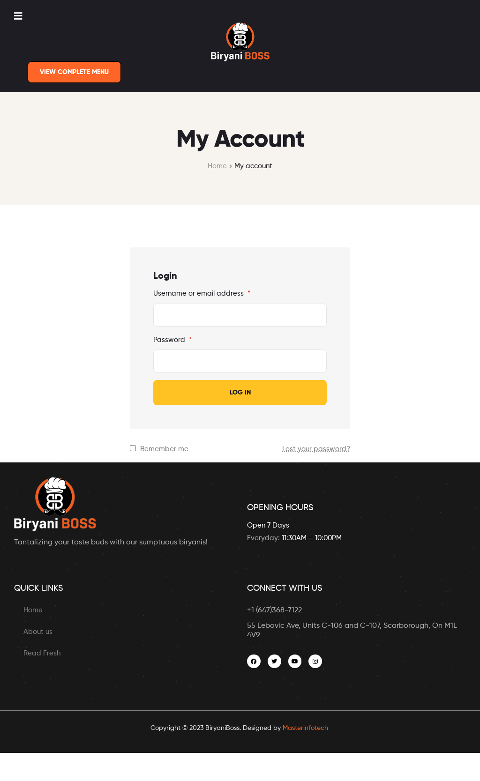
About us (37, 631)
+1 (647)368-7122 (274, 610)
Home (217, 166)
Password (172, 339)
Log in (240, 392)
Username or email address (201, 293)
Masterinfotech (305, 728)
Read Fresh (41, 653)
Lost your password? (316, 449)
